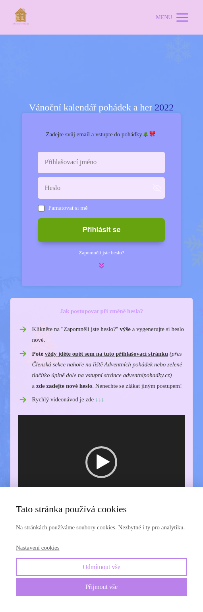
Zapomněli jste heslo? (101, 253)
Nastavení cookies (38, 547)
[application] (101, 462)
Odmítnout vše (101, 567)
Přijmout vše (101, 586)
